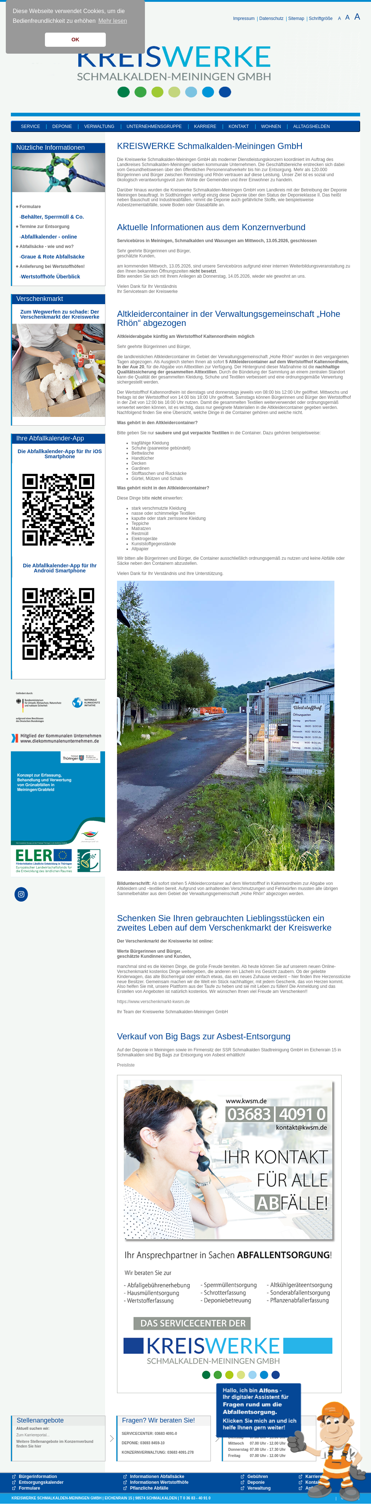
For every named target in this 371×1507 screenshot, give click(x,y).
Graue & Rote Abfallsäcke (53, 257)
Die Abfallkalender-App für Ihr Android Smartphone (60, 568)
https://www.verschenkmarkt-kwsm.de (153, 1001)
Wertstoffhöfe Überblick (50, 277)
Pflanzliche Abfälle (149, 1488)
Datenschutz (271, 18)
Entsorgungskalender (41, 1482)
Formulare (29, 1488)
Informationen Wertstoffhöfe (159, 1482)
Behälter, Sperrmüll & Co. (52, 217)
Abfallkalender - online (49, 237)
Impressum (244, 18)
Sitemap (296, 18)
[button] (291, 1442)
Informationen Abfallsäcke (157, 1476)
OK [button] (75, 39)
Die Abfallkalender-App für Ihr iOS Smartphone (60, 453)
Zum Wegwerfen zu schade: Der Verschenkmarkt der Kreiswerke (60, 314)
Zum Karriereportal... (33, 1435)
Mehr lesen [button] (112, 21)
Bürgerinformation (38, 1476)
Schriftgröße (321, 18)
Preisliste (126, 1065)
